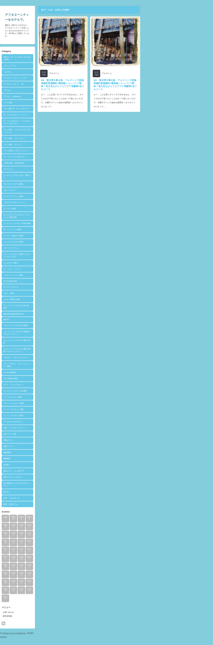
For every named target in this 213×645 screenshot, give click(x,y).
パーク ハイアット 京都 (48, 275)
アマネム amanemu (47, 96)
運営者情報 (43, 616)
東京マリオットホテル (48, 477)
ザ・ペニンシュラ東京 (48, 230)
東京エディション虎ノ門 (49, 471)
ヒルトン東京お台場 (47, 299)
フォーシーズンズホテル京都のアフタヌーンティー (53, 333)
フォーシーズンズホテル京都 (51, 325)
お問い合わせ (44, 612)
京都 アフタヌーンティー (50, 428)
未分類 (42, 465)
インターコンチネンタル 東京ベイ (53, 176)
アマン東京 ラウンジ (48, 144)
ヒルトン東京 (44, 293)
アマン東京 (43, 103)
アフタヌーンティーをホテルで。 (49, 633)
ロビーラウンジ (45, 190)
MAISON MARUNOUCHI (49, 314)
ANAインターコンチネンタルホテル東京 (53, 58)
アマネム (42, 90)
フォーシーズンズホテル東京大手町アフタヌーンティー (53, 350)
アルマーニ (43, 169)
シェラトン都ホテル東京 (49, 236)
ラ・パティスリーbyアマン (50, 157)
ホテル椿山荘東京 (46, 379)
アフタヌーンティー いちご (51, 78)
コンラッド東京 (45, 209)
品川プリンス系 (45, 434)
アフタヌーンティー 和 (49, 84)
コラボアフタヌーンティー (50, 202)
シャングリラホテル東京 (49, 242)
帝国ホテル (43, 440)
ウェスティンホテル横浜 (49, 184)
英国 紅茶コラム (46, 504)
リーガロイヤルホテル (48, 422)
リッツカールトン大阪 (48, 397)
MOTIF (42, 320)
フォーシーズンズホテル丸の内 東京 (53, 306)
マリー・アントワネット (49, 385)
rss (39, 623)
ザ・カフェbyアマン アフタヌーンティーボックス (53, 122)
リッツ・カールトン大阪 (49, 409)
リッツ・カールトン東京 (49, 415)
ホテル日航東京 (45, 372)
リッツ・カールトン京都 (49, 403)
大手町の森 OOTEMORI (49, 163)
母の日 (42, 492)
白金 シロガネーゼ (47, 498)
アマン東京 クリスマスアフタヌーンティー (53, 131)
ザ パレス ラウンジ (48, 269)
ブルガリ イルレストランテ (51, 358)
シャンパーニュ (45, 66)
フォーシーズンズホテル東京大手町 (53, 341)
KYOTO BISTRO (46, 281)
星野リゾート (44, 446)
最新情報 (42, 452)
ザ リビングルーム (46, 287)
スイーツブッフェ (46, 248)
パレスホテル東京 (46, 263)
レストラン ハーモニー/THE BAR (52, 223)
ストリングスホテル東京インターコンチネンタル (53, 255)
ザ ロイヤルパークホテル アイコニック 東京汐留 (52, 216)
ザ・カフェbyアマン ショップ (51, 115)
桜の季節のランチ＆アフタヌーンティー (53, 484)
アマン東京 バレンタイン (50, 138)
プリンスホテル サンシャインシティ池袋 (53, 365)
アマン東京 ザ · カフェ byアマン (52, 109)
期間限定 (42, 459)
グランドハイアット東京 (49, 196)
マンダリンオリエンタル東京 (51, 391)
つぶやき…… (44, 72)
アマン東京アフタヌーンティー (52, 151)
